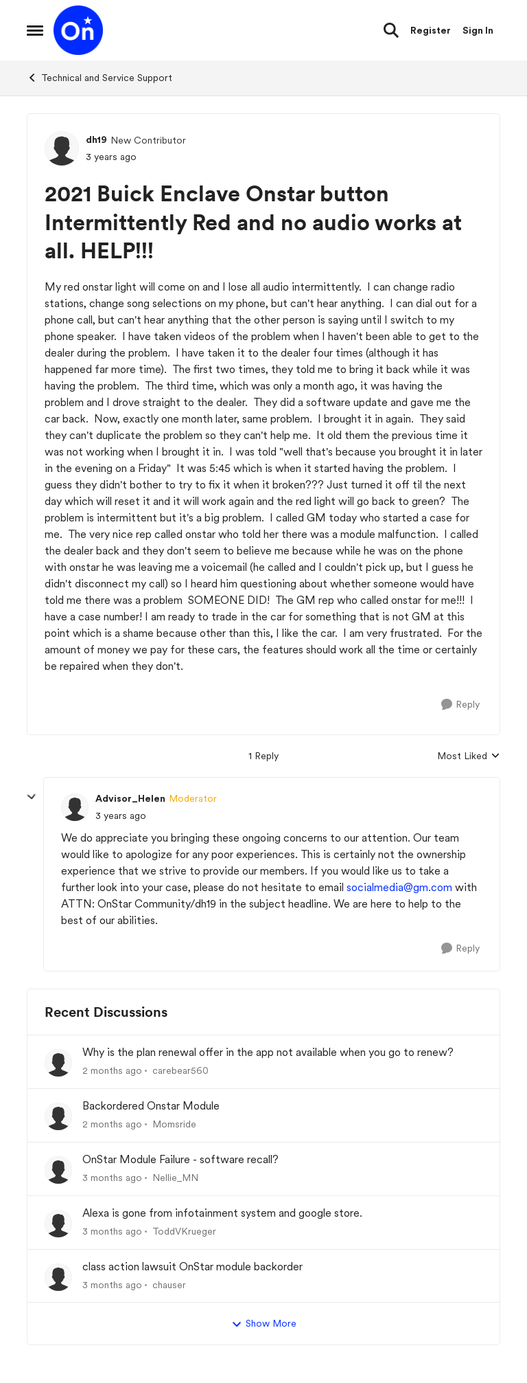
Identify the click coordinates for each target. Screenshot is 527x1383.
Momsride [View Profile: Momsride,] (174, 1123)
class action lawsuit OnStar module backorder (192, 1266)
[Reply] (460, 704)
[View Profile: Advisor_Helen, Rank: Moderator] (75, 807)
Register (430, 30)
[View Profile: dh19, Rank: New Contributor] (62, 148)
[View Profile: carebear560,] (58, 1063)
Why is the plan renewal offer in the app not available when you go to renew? (268, 1052)
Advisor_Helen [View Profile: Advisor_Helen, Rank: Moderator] (130, 798)
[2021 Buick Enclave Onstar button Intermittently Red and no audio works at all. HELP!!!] (120, 816)
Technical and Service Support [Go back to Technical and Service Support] (99, 77)
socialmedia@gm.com (399, 887)
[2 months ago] (112, 1071)
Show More (263, 1324)
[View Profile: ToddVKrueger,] (58, 1223)
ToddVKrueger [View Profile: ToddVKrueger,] (184, 1231)
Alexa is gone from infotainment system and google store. (222, 1212)
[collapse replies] (31, 797)
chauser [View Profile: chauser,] (169, 1284)
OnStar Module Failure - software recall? (180, 1159)
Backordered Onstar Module (151, 1105)
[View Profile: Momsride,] (58, 1116)
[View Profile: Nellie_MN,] (58, 1170)
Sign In (477, 30)
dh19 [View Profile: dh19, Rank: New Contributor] (96, 139)
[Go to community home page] (78, 30)
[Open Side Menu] (35, 30)
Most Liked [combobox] (468, 756)
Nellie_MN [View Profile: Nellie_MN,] (175, 1177)
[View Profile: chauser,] (58, 1277)
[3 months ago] (112, 1178)
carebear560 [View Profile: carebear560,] (180, 1070)
